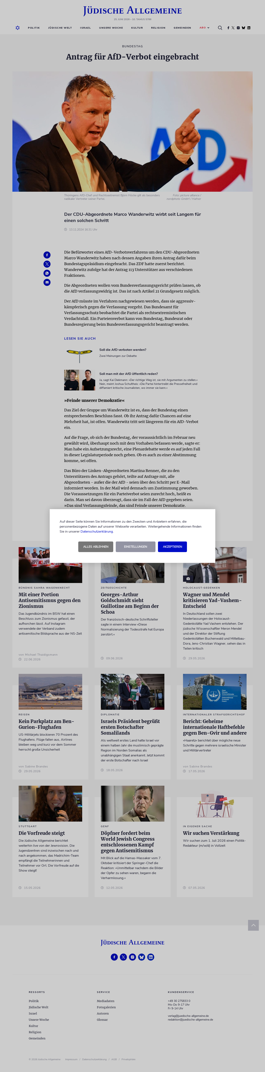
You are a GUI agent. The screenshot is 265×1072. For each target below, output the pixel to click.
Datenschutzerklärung (97, 531)
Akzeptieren (172, 547)
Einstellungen (135, 547)
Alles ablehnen (95, 547)
